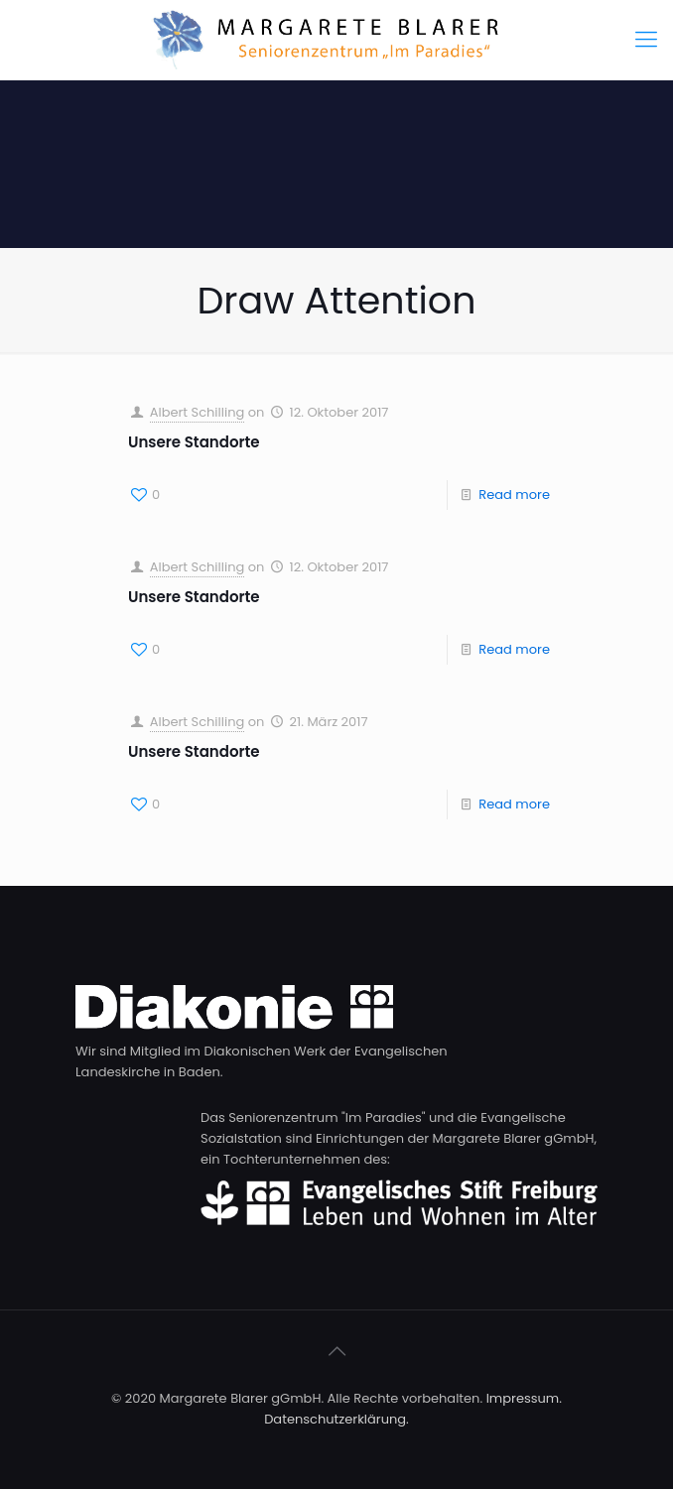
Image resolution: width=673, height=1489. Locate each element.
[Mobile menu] (646, 40)
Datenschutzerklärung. (336, 1419)
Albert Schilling (197, 412)
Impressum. (524, 1398)
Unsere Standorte (194, 442)
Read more (514, 494)
